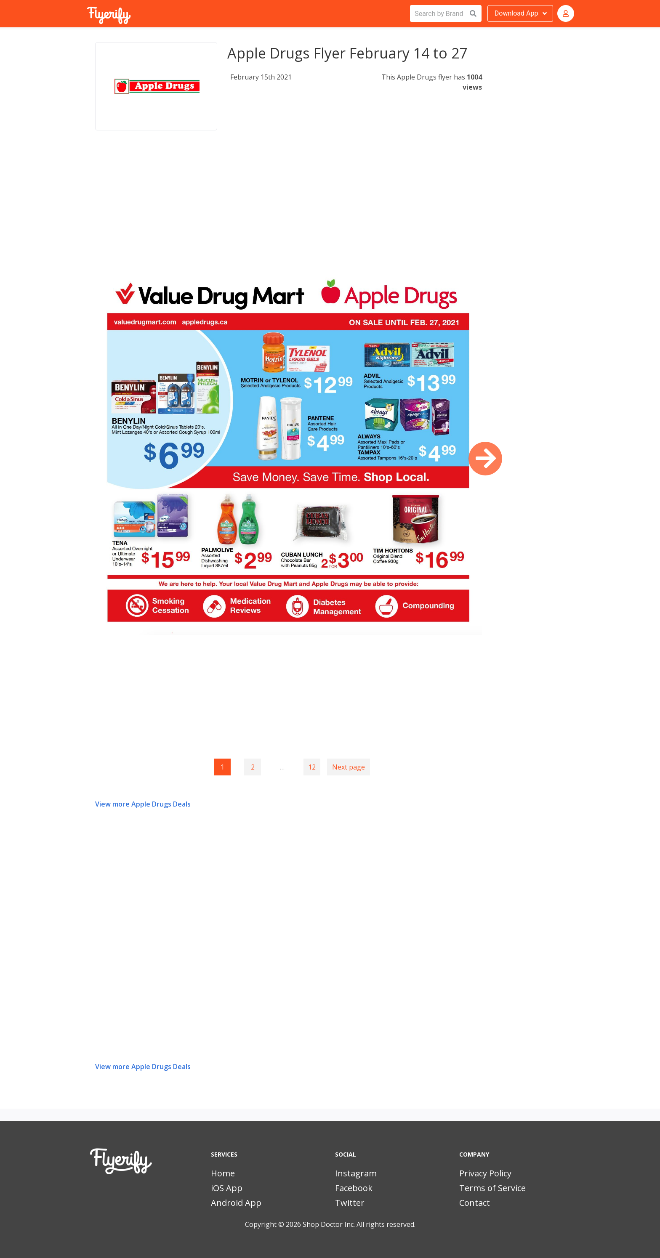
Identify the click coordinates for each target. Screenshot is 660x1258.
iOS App (226, 1188)
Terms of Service (492, 1188)
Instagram (356, 1173)
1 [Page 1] (222, 767)
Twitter (350, 1202)
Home (223, 1173)
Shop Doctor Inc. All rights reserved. (359, 1224)
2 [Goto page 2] (253, 767)
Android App (236, 1202)
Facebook (354, 1188)
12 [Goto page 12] (312, 767)
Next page (348, 767)
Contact (474, 1202)
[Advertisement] (288, 208)
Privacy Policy (485, 1173)
